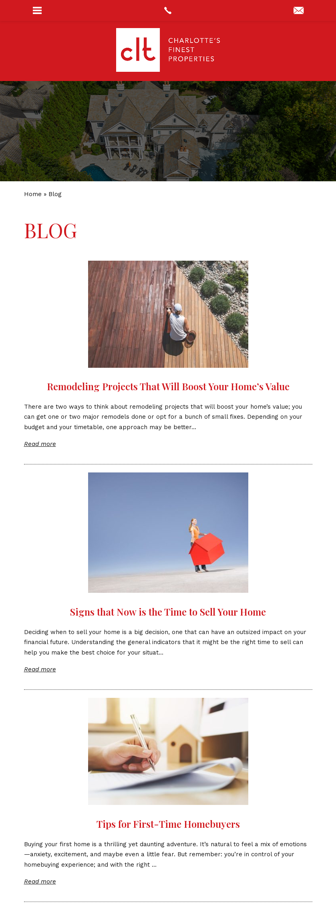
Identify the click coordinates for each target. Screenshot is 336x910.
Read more (40, 444)
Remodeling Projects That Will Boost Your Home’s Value (168, 386)
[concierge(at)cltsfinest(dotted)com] (299, 11)
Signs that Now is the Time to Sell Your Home (168, 611)
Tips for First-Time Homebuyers (168, 823)
